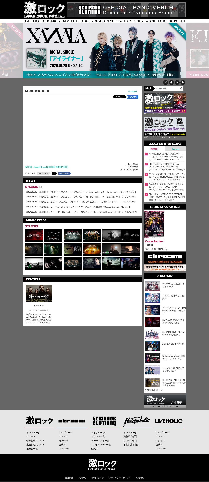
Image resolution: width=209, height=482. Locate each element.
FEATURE (75, 21)
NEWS (27, 21)
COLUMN (173, 21)
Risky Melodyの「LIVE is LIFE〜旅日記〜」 (173, 333)
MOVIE (110, 21)
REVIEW (127, 21)
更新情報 (63, 440)
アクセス (160, 440)
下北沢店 (128, 444)
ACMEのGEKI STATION (173, 344)
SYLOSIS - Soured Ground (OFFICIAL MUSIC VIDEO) (46, 167)
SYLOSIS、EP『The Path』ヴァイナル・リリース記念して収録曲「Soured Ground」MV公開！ (85, 207)
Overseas (132, 91)
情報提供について (35, 440)
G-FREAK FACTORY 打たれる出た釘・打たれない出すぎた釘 (174, 383)
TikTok (118, 21)
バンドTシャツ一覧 (101, 444)
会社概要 (69, 478)
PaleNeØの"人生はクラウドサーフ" (173, 285)
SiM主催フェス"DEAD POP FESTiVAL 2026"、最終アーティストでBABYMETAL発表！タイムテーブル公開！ (167, 197)
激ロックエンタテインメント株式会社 (102, 464)
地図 (134, 436)
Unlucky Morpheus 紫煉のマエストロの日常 (173, 357)
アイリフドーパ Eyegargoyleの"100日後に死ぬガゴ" (174, 311)
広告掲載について (35, 444)
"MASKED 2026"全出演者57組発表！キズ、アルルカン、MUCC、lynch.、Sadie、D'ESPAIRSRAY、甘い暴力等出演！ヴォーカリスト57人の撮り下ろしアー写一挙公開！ (166, 187)
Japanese (154, 149)
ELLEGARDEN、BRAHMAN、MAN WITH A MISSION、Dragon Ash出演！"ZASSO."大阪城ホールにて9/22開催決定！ (167, 167)
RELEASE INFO (49, 21)
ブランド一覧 (98, 436)
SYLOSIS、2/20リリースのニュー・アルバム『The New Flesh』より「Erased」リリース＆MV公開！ (87, 197)
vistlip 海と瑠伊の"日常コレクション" (173, 369)
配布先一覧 (32, 448)
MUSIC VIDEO (98, 21)
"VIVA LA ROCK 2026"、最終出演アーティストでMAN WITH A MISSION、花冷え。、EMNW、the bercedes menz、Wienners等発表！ (166, 157)
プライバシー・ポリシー (120, 478)
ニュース (31, 436)
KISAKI (149, 245)
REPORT (85, 21)
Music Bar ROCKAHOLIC (136, 421)
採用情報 (82, 478)
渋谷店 (126, 436)
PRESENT (162, 21)
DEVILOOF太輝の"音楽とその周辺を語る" (173, 321)
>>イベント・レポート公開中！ (159, 113)
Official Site (43, 173)
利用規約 (140, 478)
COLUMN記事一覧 (154, 390)
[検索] (163, 88)
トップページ (33, 432)
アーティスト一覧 (100, 440)
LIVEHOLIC (169, 421)
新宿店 (126, 440)
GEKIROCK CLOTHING (104, 421)
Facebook (64, 173)
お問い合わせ (98, 478)
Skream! (72, 421)
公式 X (62, 444)
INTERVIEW (63, 21)
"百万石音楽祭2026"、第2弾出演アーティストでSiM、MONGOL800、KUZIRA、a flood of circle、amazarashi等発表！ (167, 177)
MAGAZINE (150, 21)
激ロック (39, 421)
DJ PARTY (138, 21)
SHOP (182, 21)
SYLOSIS (30, 173)
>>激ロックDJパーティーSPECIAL (160, 137)
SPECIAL (36, 21)
